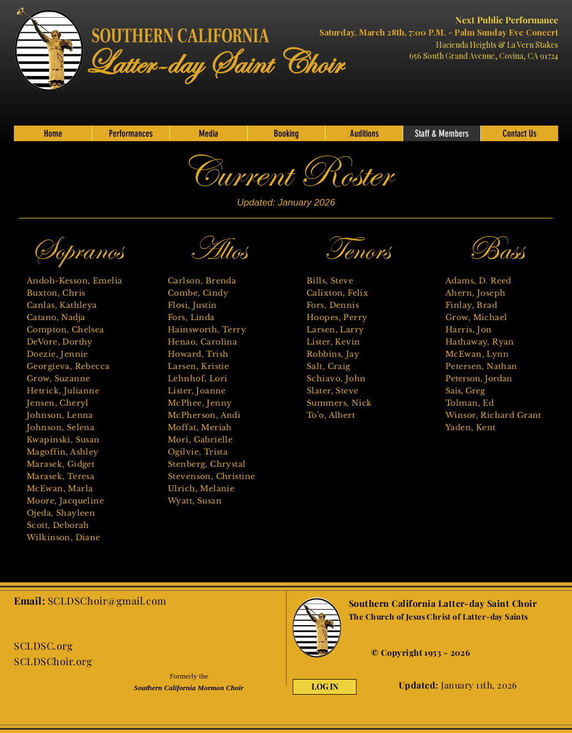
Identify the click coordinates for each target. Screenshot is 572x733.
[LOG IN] (325, 687)
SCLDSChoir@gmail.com (107, 600)
